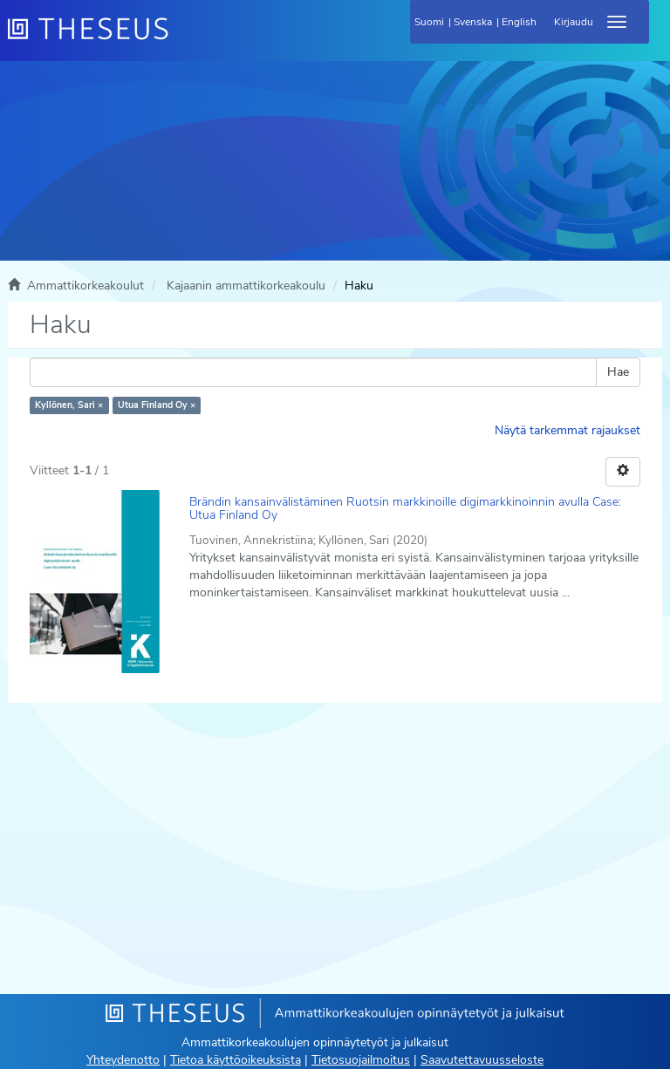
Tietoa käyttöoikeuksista (235, 1060)
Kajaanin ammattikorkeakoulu (246, 285)
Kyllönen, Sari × (69, 405)
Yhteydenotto (123, 1060)
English (519, 22)
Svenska (473, 22)
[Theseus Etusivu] (182, 39)
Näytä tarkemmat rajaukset (567, 430)
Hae (618, 372)
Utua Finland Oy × (156, 405)
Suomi (429, 22)
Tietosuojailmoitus (360, 1060)
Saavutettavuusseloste (482, 1060)
